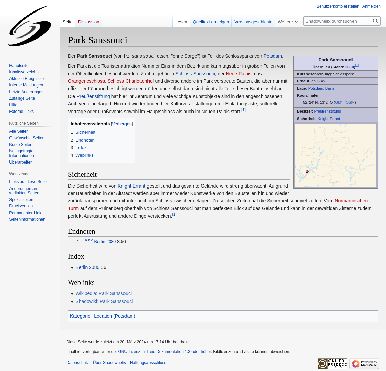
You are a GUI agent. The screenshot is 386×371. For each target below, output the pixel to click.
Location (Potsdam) (114, 316)
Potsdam (315, 88)
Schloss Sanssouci (195, 73)
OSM (350, 102)
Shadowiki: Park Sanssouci (104, 301)
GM (338, 102)
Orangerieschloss (86, 81)
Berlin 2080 (105, 241)
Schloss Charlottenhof (131, 81)
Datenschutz (77, 362)
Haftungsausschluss (148, 362)
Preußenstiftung (327, 111)
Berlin (330, 88)
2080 (349, 67)
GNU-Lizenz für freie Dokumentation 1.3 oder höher (164, 351)
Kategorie (80, 316)
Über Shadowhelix (109, 362)
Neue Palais (239, 73)
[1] (357, 65)
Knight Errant (329, 119)
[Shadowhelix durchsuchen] (342, 21)
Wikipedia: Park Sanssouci (103, 293)
